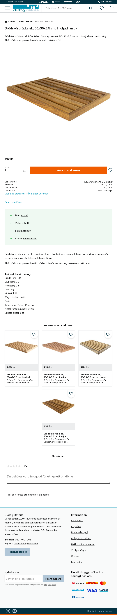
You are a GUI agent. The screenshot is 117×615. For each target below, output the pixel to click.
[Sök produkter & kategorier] (65, 8)
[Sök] (90, 8)
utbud (24, 215)
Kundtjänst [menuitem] (77, 520)
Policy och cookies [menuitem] (81, 538)
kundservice (30, 238)
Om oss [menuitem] (75, 556)
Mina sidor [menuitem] (76, 562)
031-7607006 (23, 539)
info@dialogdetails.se (26, 543)
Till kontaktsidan (17, 551)
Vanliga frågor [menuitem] (78, 550)
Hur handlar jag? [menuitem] (79, 532)
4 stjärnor (16, 466)
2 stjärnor (11, 466)
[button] (7, 8)
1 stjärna (8, 466)
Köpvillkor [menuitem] (76, 526)
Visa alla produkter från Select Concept (26, 193)
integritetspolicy (50, 585)
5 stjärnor (19, 466)
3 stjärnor (13, 466)
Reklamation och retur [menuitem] (82, 544)
